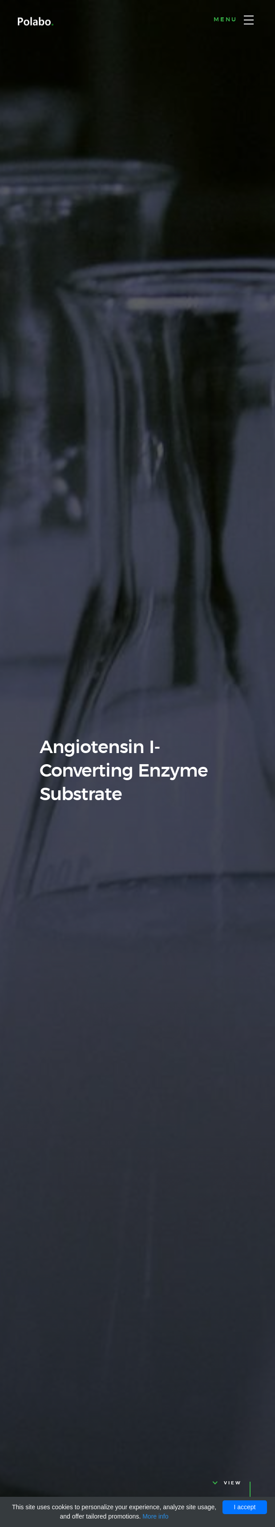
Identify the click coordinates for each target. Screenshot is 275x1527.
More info (155, 1516)
